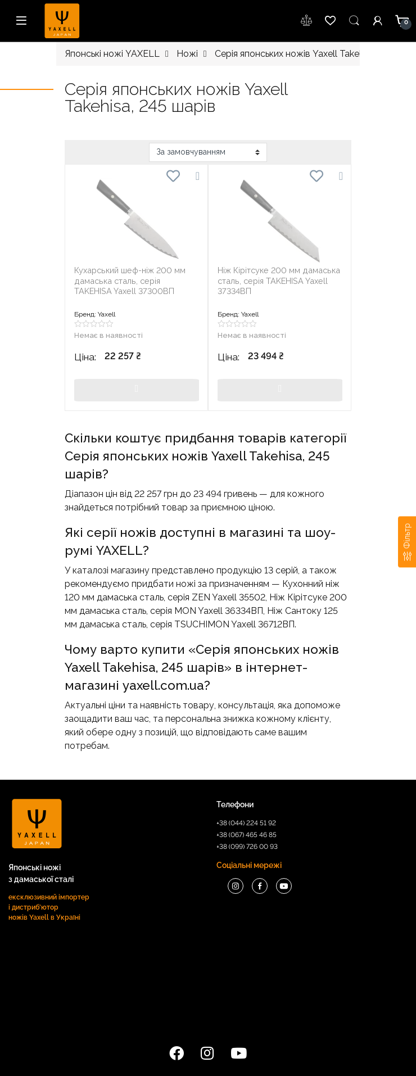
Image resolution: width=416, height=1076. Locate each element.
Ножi (187, 53)
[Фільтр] (407, 541)
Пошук (354, 21)
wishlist (307, 21)
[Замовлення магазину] (208, 152)
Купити (136, 390)
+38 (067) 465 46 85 (246, 835)
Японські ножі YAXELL (112, 53)
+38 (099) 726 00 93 (247, 847)
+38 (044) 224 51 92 (246, 823)
